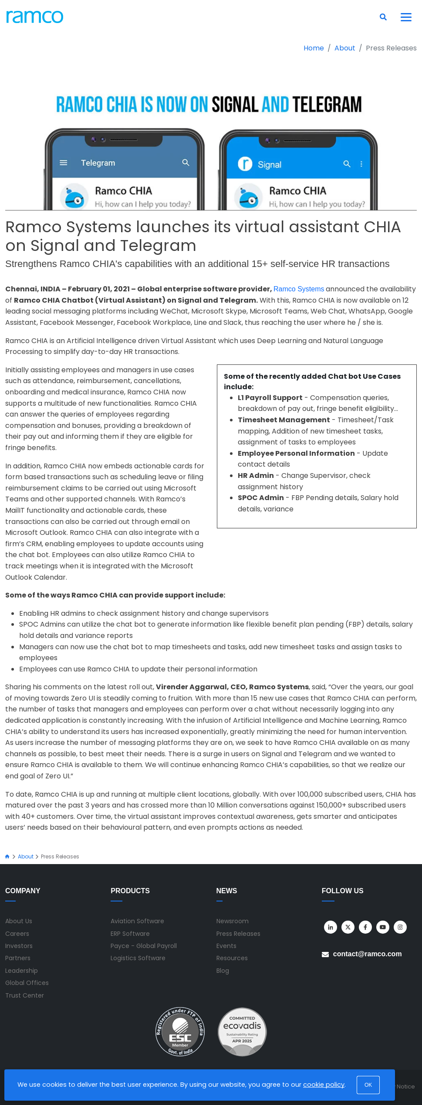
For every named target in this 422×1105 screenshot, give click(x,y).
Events (226, 945)
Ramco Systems (298, 289)
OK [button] (368, 1085)
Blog (222, 970)
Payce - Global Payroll (144, 945)
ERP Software (130, 933)
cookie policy (323, 1084)
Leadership (21, 970)
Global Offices (27, 982)
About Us (18, 921)
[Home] (7, 856)
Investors (19, 945)
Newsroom (232, 921)
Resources (232, 958)
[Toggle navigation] (406, 17)
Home (314, 48)
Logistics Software (138, 958)
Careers (17, 933)
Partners (17, 958)
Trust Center (24, 995)
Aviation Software (137, 921)
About (344, 48)
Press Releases (238, 933)
